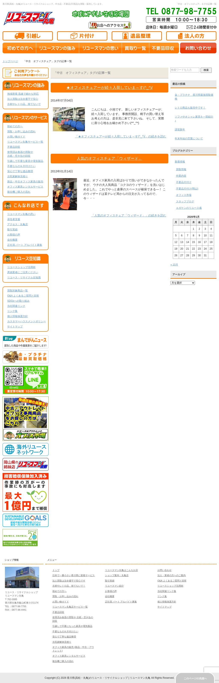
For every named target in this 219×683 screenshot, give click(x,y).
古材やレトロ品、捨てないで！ (68, 586)
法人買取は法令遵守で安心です (68, 580)
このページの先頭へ (195, 678)
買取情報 (181, 169)
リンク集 (12, 311)
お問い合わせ (164, 570)
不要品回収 (13, 146)
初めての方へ (15, 126)
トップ (55, 570)
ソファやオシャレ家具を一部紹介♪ (194, 118)
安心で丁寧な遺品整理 (20, 171)
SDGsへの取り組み (18, 300)
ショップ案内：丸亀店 (117, 575)
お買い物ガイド (16, 136)
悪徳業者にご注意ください (22, 272)
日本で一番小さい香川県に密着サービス (73, 575)
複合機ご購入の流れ (18, 191)
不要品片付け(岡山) (187, 188)
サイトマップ (15, 326)
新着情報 (180, 161)
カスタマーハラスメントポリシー (26, 321)
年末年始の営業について (189, 138)
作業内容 (181, 175)
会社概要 (12, 239)
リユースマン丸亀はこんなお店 (121, 570)
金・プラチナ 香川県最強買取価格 (194, 96)
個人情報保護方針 (17, 316)
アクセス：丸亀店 (17, 224)
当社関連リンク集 (166, 591)
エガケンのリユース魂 (189, 207)
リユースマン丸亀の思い (21, 214)
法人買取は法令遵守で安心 (22, 98)
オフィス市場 (183, 195)
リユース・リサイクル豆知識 (24, 277)
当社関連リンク (16, 305)
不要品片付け (183, 182)
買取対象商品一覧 (17, 290)
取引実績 (12, 229)
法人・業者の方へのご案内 (171, 575)
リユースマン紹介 (114, 586)
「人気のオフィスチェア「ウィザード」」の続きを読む (128, 215)
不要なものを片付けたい (21, 166)
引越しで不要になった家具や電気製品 (72, 626)
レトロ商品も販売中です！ (190, 107)
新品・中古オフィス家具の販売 (25, 181)
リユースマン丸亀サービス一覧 (25, 141)
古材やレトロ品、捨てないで (24, 104)
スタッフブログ (185, 201)
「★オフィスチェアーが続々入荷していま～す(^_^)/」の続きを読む (120, 136)
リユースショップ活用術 (21, 267)
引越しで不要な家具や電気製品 (25, 161)
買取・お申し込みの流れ (21, 131)
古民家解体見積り (17, 176)
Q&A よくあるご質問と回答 (23, 295)
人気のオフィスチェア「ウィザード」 (109, 158)
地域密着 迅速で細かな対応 (23, 93)
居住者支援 (13, 219)
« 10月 (174, 264)
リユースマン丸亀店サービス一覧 (70, 606)
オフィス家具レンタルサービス (25, 186)
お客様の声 (13, 234)
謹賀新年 (180, 129)
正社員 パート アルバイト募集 (24, 244)
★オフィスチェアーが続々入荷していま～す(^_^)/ (109, 87)
